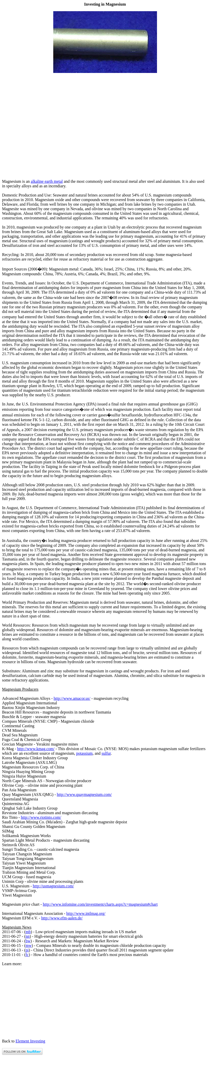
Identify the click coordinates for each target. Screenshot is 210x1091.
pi (27, 950)
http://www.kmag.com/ (36, 749)
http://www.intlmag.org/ (85, 913)
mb (28, 932)
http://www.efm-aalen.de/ (61, 918)
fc (27, 954)
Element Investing (30, 1041)
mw (29, 945)
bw (28, 941)
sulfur (106, 753)
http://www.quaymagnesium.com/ (84, 794)
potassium (84, 753)
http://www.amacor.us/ (72, 698)
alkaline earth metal (47, 181)
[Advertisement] (105, 173)
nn (28, 936)
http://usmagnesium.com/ (53, 886)
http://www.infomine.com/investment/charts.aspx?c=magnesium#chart (100, 904)
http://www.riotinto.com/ (41, 817)
